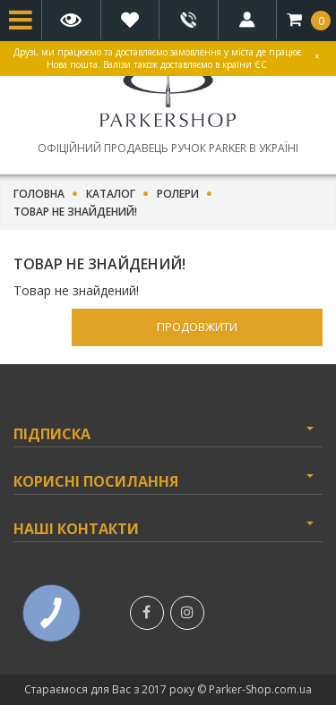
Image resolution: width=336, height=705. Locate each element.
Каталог (110, 194)
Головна (39, 194)
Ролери (178, 194)
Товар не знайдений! (75, 212)
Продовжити (197, 327)
